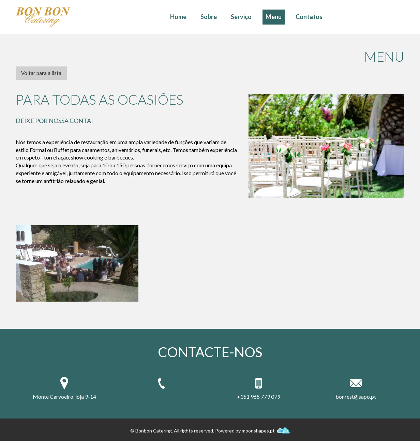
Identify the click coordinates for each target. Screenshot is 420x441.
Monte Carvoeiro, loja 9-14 (64, 396)
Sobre (208, 16)
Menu (274, 16)
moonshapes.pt (266, 431)
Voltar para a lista (41, 73)
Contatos (309, 16)
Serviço (241, 16)
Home (178, 16)
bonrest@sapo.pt (355, 396)
